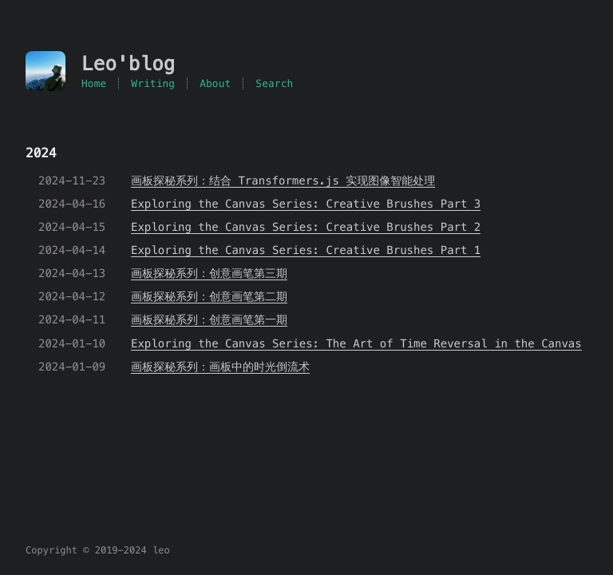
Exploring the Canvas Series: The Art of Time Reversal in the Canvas (356, 343)
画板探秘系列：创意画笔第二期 (209, 296)
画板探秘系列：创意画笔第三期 (209, 273)
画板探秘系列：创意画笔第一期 (209, 319)
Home (93, 83)
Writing (153, 83)
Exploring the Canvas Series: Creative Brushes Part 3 (306, 203)
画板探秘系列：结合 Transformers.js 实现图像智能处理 (283, 180)
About (215, 83)
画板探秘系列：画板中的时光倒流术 (220, 366)
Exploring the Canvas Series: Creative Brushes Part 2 (306, 227)
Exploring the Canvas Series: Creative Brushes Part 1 (306, 250)
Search (274, 83)
